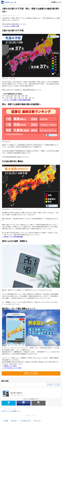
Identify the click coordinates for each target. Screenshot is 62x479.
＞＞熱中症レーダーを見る (9, 366)
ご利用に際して (14, 421)
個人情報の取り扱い (26, 421)
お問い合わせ (37, 421)
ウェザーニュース (5, 411)
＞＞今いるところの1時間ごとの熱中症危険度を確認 (16, 100)
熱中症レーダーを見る (31, 373)
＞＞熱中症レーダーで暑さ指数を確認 (12, 236)
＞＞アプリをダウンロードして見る (11, 368)
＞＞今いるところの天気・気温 (10, 26)
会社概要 (5, 421)
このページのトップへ (9, 409)
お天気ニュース (16, 411)
